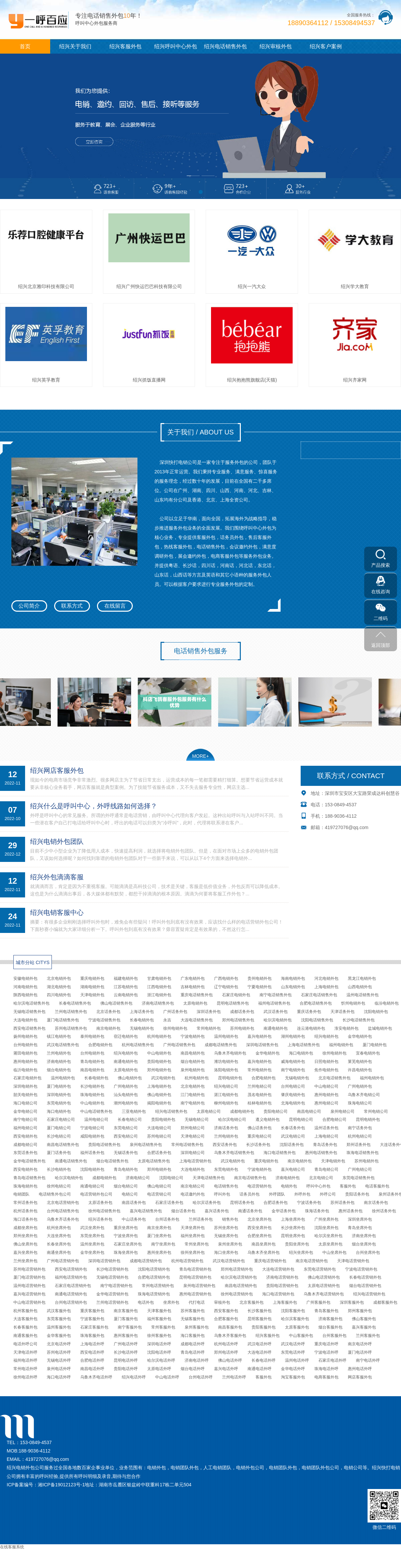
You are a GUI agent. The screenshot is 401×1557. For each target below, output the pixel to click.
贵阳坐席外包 (297, 1244)
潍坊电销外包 (226, 1061)
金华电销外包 (360, 1036)
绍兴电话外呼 (134, 1377)
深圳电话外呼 (159, 1344)
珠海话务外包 (317, 1211)
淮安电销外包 (346, 1028)
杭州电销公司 (360, 1136)
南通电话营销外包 (71, 1294)
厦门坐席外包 (159, 1235)
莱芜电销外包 (360, 1061)
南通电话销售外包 (71, 1161)
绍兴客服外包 (125, 46)
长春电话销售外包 (75, 1003)
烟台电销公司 (126, 1186)
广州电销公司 (360, 1169)
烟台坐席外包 (364, 1244)
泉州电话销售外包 (146, 1144)
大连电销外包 (25, 1020)
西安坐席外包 (259, 1227)
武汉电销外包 (163, 1078)
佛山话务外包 (259, 1128)
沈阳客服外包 (293, 1310)
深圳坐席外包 (360, 1219)
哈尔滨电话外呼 (161, 1360)
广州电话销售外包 (179, 1044)
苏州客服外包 (193, 1310)
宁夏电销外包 (259, 987)
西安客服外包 (226, 1310)
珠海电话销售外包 (362, 1152)
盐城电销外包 (380, 1028)
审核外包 (222, 1302)
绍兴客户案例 (326, 46)
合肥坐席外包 (259, 1235)
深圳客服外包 (352, 1302)
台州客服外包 (334, 1335)
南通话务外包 (250, 1211)
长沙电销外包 (92, 1086)
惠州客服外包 (126, 1335)
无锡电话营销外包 (112, 1277)
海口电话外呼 (59, 1377)
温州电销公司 (96, 1119)
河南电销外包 (25, 987)
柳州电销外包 (226, 1103)
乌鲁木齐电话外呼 (96, 1377)
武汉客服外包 (59, 1310)
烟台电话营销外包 (365, 1285)
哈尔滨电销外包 (278, 1020)
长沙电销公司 (59, 1136)
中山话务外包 (134, 1219)
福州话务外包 (92, 1152)
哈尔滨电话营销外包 (239, 1277)
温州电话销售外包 (362, 995)
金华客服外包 (59, 1335)
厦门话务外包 (59, 1152)
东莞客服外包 (59, 1318)
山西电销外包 (360, 987)
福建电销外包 (126, 978)
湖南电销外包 (92, 987)
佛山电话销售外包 (116, 1003)
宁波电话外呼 (326, 1352)
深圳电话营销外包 (104, 1261)
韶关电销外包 (25, 1094)
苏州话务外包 (342, 1202)
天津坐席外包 (193, 1227)
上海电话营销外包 (195, 1161)
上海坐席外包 (293, 1219)
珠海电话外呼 (326, 1368)
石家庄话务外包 (169, 1202)
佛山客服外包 (364, 1318)
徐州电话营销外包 (237, 1294)
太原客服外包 (297, 1327)
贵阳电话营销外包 (282, 1285)
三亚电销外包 (134, 1111)
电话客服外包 (377, 1186)
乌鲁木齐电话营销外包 (324, 1294)
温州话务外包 (326, 1128)
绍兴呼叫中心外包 (175, 46)
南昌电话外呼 (92, 1368)
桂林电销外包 (259, 1103)
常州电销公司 (376, 1111)
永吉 (167, 1020)
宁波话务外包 (309, 1202)
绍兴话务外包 (100, 1219)
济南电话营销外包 (282, 1277)
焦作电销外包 (326, 1070)
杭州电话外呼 (226, 1344)
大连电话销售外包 (197, 1020)
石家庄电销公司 (61, 1119)
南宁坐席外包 (163, 1244)
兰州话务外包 (201, 1219)
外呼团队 (277, 1194)
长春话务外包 (293, 1128)
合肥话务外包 (159, 1152)
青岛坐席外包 (360, 1227)
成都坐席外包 (25, 1227)
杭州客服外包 (25, 1310)
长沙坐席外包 (293, 1227)
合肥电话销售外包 (316, 1003)
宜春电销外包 (368, 1053)
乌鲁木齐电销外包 (230, 1053)
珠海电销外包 (92, 1094)
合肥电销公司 (334, 1119)
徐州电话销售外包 (104, 1211)
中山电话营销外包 (29, 1302)
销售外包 (230, 1219)
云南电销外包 (126, 995)
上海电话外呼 (92, 1344)
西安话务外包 (225, 1144)
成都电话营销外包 (146, 1261)
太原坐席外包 (330, 1244)
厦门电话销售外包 (63, 1020)
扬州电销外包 (25, 1036)
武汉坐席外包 (92, 1227)
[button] (201, 192)
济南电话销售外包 (158, 1003)
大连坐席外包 (59, 1235)
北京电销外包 (59, 978)
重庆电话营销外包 (270, 1261)
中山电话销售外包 (96, 1111)
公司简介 (29, 606)
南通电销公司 (92, 1186)
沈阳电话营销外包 (154, 1269)
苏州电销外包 (242, 1028)
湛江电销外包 (226, 1094)
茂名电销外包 (259, 1094)
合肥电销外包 (100, 1044)
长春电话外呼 (264, 1360)
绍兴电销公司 (226, 1086)
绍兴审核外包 (276, 46)
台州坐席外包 (368, 1252)
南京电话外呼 (360, 1344)
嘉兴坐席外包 (25, 1252)
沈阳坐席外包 (326, 1227)
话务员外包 (249, 1194)
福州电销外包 (341, 1044)
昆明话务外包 (242, 1202)
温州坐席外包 (92, 1244)
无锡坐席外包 (226, 1235)
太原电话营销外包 (324, 1285)
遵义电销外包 (268, 1119)
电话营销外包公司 (96, 1194)
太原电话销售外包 (154, 1161)
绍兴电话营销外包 (369, 1294)
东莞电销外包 (59, 1103)
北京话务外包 (108, 1011)
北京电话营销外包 (63, 1202)
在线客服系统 (12, 1547)
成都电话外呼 (193, 1344)
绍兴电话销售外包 (225, 46)
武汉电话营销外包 (229, 1261)
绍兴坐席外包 (301, 1252)
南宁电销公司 (25, 1119)
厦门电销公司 (59, 1128)
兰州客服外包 (368, 1335)
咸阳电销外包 (92, 1136)
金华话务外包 (284, 1211)
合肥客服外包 (226, 1318)
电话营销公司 (159, 1194)
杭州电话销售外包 (138, 1044)
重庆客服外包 (92, 1310)
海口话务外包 (25, 1219)
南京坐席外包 (159, 1227)
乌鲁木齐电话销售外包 (234, 1152)
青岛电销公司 (326, 1169)
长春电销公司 (130, 1119)
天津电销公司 (193, 1136)
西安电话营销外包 (71, 1269)
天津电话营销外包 (353, 1261)
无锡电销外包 (142, 1028)
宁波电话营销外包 (361, 1269)
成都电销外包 (242, 1111)
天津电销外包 (92, 995)
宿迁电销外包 (126, 1036)
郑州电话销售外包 (238, 1020)
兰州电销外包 (59, 1053)
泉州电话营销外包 (199, 1285)
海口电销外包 (301, 1053)
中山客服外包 (301, 1335)
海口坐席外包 (226, 1252)
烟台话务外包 (183, 1211)
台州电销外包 (25, 1044)
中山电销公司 (326, 1086)
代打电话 (197, 1302)
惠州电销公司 (326, 1103)
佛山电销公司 (159, 1186)
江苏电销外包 (126, 987)
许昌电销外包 (360, 1070)
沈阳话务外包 (292, 1144)
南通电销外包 (276, 1028)
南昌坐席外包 (264, 1244)
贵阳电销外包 (159, 1061)
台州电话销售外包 (63, 1211)
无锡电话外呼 (59, 1360)
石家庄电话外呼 (332, 1360)
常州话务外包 (25, 1202)
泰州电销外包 (92, 1036)
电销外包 (289, 1186)
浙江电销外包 (159, 995)
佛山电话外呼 (230, 1360)
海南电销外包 (293, 978)
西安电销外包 (25, 1136)
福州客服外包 (159, 1318)
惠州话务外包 (350, 1211)
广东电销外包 (193, 978)
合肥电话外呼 (92, 1360)
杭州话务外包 (25, 1211)
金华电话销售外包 (29, 1161)
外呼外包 (302, 1194)
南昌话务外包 (134, 1202)
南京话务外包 (376, 1202)
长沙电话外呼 (126, 1352)
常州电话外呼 (25, 1368)
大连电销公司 (159, 1128)
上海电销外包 (326, 987)
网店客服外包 (360, 1377)
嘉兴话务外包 (217, 1211)
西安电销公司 (126, 1136)
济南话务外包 (226, 1128)
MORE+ (200, 756)
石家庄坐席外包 (128, 1244)
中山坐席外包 (334, 1252)
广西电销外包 (226, 978)
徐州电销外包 (175, 1028)
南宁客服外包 (130, 1327)
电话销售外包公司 (55, 1194)
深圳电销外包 (25, 1086)
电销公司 (130, 1194)
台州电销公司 (293, 1086)
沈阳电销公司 (171, 1177)
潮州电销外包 (126, 1103)
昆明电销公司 (301, 1119)
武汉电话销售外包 (63, 1044)
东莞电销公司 (126, 1128)
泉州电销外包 (193, 1070)
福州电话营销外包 (71, 1277)
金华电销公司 (25, 1111)
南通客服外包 (25, 1335)
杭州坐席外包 (59, 1227)
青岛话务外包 (325, 1144)
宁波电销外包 (193, 1036)
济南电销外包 (59, 1061)
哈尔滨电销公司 (232, 1119)
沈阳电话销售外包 (317, 1020)
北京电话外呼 (59, 1344)
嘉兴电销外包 (259, 1036)
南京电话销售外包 (250, 1177)
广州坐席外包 (326, 1219)
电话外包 (146, 1302)
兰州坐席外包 (25, 1261)
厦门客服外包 (126, 1318)
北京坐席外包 (259, 1219)
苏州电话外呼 (59, 1352)
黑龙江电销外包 (362, 978)
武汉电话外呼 (259, 1344)
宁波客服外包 (92, 1318)
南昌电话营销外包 (241, 1285)
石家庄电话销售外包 (319, 995)
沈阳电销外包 (376, 1011)
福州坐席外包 (193, 1235)
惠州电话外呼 (360, 1368)
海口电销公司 (25, 1103)
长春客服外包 (25, 1327)
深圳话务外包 (209, 1011)
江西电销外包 (159, 987)
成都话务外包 (242, 1011)
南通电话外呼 (259, 1368)
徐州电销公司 (59, 1186)
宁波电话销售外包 (104, 1020)
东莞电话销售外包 (358, 1177)
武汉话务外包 (276, 1011)
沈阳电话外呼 (159, 1352)
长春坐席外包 (59, 1244)
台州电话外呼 (201, 1377)
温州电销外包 (226, 1036)
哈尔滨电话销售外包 (31, 1003)
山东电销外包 (293, 987)
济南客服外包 (330, 1318)
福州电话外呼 (25, 1360)
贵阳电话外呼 (126, 1368)
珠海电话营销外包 (154, 1294)
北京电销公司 (321, 1177)
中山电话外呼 (167, 1377)
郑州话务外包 (358, 1144)
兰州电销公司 (259, 1086)
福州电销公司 (25, 1128)
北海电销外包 (293, 1103)
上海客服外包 (285, 1302)
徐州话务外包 (384, 1211)
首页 (25, 46)
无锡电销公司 (197, 1119)
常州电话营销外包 (158, 1285)
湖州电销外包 (293, 1036)
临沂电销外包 (25, 1070)
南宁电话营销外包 (116, 1285)
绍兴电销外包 (326, 1036)
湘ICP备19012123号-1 (61, 1484)
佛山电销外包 (130, 1078)
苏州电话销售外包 (71, 1028)
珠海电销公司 (360, 1103)
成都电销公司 (25, 1144)
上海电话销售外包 (304, 1044)
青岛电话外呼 (193, 1352)
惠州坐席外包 (159, 1252)
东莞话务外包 (25, 1152)
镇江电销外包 (59, 1036)
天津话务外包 (342, 1011)
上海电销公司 (326, 1136)
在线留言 (115, 606)
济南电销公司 (138, 1177)
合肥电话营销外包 (154, 1277)
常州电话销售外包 (187, 1144)
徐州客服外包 (159, 1335)
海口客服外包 (193, 1335)
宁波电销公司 (92, 1128)
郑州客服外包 (360, 1310)
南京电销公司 (193, 1186)
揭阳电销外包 (159, 1103)
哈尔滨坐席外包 (328, 1235)
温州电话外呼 (297, 1360)
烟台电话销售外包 (112, 1161)
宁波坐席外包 (126, 1235)
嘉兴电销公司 (293, 1169)
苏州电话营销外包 (29, 1269)
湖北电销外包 (59, 987)
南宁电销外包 (293, 1070)
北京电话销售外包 (334, 1078)
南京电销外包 (108, 1028)
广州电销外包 (126, 1086)
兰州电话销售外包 (71, 1011)
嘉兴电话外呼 (226, 1368)
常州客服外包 (163, 1327)
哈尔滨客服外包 (295, 1318)
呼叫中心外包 (318, 1186)
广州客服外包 (318, 1302)
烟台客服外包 (330, 1327)
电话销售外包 (226, 1186)
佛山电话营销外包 (324, 1277)
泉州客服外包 (197, 1327)
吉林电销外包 (193, 987)
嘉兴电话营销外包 (29, 1294)
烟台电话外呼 (193, 1368)
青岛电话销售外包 (29, 1177)
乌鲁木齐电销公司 (364, 1094)
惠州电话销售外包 (321, 1152)
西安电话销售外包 (29, 1028)
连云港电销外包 (311, 1028)
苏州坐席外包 (226, 1227)
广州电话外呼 (126, 1344)
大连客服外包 (25, 1318)
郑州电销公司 (193, 1128)
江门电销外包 (193, 1094)
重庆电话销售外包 (197, 995)
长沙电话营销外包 (112, 1269)
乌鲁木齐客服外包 (230, 1335)
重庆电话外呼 (326, 1344)
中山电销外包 (159, 1053)
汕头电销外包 (126, 1094)
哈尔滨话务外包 (207, 1202)
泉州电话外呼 (59, 1368)
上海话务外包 (142, 1011)
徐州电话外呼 (25, 1377)
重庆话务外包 (309, 1011)
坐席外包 (171, 1302)
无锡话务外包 (126, 1152)
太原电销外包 (195, 1003)
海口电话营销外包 (278, 1294)
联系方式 (72, 606)
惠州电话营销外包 (195, 1294)
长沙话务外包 (258, 1144)
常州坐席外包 (197, 1244)
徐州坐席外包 (193, 1252)
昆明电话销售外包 (233, 1003)
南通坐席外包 (59, 1252)
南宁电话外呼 (368, 1360)
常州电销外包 (209, 1028)
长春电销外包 (142, 1020)
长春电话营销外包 (365, 1277)
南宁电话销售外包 (276, 995)
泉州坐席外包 (230, 1244)
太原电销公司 (209, 1111)
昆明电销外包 (230, 1078)
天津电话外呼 (25, 1352)
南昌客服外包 (230, 1327)
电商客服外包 (326, 1377)
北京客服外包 (251, 1302)
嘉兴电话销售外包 (146, 1211)
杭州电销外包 (159, 1036)
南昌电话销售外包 (63, 1144)
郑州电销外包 (159, 1070)
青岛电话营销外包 (195, 1269)
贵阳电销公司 (276, 1111)
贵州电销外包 (259, 978)
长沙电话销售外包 (358, 1020)
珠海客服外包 (92, 1335)
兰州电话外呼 (234, 1377)
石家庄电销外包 (236, 995)
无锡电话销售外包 (29, 1011)
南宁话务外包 (360, 1128)
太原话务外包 (100, 1202)
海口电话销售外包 (280, 1152)
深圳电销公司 (193, 1152)
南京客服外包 (126, 1310)
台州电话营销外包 (71, 1302)
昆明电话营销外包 (195, 1277)
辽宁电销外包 (226, 987)
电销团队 (21, 1194)
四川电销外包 (59, 995)
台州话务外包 (167, 1219)
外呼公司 (328, 1194)
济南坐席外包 (364, 1235)
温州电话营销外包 (29, 1285)
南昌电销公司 (309, 1111)
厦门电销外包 (375, 1044)
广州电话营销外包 (63, 1261)
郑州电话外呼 (226, 1352)
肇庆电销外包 (293, 1094)
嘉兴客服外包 (364, 1327)
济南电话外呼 (197, 1360)
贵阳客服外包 (264, 1327)
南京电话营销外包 (312, 1261)
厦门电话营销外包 (29, 1277)
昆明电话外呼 (126, 1360)
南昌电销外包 (193, 1053)
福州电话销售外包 (274, 1003)
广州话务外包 (175, 1011)
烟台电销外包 (193, 1061)
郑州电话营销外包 (237, 1269)
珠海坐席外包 (126, 1252)
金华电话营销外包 (112, 1294)
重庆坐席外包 (126, 1227)
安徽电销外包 (25, 978)
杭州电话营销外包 (187, 1261)
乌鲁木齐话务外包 (63, 1219)
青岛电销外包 (92, 1061)
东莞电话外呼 (293, 1352)
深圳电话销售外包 (262, 1044)
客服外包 (348, 1186)
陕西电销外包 (25, 995)
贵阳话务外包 (357, 1194)
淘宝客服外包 (293, 1377)
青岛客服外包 (326, 1310)
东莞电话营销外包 (320, 1269)
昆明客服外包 (259, 1318)
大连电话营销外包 (278, 1269)
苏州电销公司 (159, 1136)
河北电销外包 (326, 978)
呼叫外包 (222, 1194)
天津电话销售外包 (209, 1177)
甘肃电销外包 (159, 978)
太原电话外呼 (159, 1368)
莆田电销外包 (25, 1053)
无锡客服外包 (193, 1318)
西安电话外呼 (92, 1352)
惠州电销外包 (25, 1061)
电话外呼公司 (25, 1344)
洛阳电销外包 (226, 1070)
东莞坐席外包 (92, 1235)
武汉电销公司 (293, 1136)
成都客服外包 (385, 1302)
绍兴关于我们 (75, 46)
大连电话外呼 (259, 1352)
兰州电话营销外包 (112, 1302)
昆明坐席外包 (293, 1235)
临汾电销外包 (387, 1003)
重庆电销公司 (259, 1136)
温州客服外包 (59, 1327)
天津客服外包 (159, 1310)
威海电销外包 (293, 1061)
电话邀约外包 (193, 1194)
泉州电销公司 (342, 1111)
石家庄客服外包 (94, 1327)
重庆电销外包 (92, 978)
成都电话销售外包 (221, 1044)
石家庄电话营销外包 (73, 1285)
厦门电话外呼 (360, 1352)
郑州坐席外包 (25, 1235)
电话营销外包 (259, 1186)
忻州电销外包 (353, 1003)
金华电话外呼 (293, 1368)
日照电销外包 (326, 1061)
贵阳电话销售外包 (104, 1144)
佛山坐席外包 (25, 1244)
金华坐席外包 (92, 1252)
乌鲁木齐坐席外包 (263, 1252)
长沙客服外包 (259, 1310)
